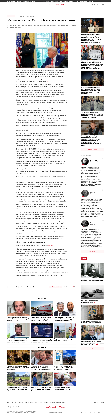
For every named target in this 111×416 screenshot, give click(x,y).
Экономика (20, 402)
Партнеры (58, 402)
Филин (52, 1)
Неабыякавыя (83, 1)
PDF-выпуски (95, 402)
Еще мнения (92, 251)
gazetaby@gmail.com (85, 412)
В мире (40, 402)
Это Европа (71, 1)
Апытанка (90, 1)
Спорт (63, 402)
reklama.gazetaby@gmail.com (97, 412)
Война (8, 1)
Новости (13, 1)
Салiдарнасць (30, 16)
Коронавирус (52, 402)
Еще (92, 348)
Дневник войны (58, 1)
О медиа (102, 402)
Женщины (65, 1)
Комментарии (25, 1)
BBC (48, 81)
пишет (50, 245)
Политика (18, 1)
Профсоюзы (32, 1)
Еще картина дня (92, 149)
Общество (26, 402)
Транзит (77, 1)
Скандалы (11, 16)
